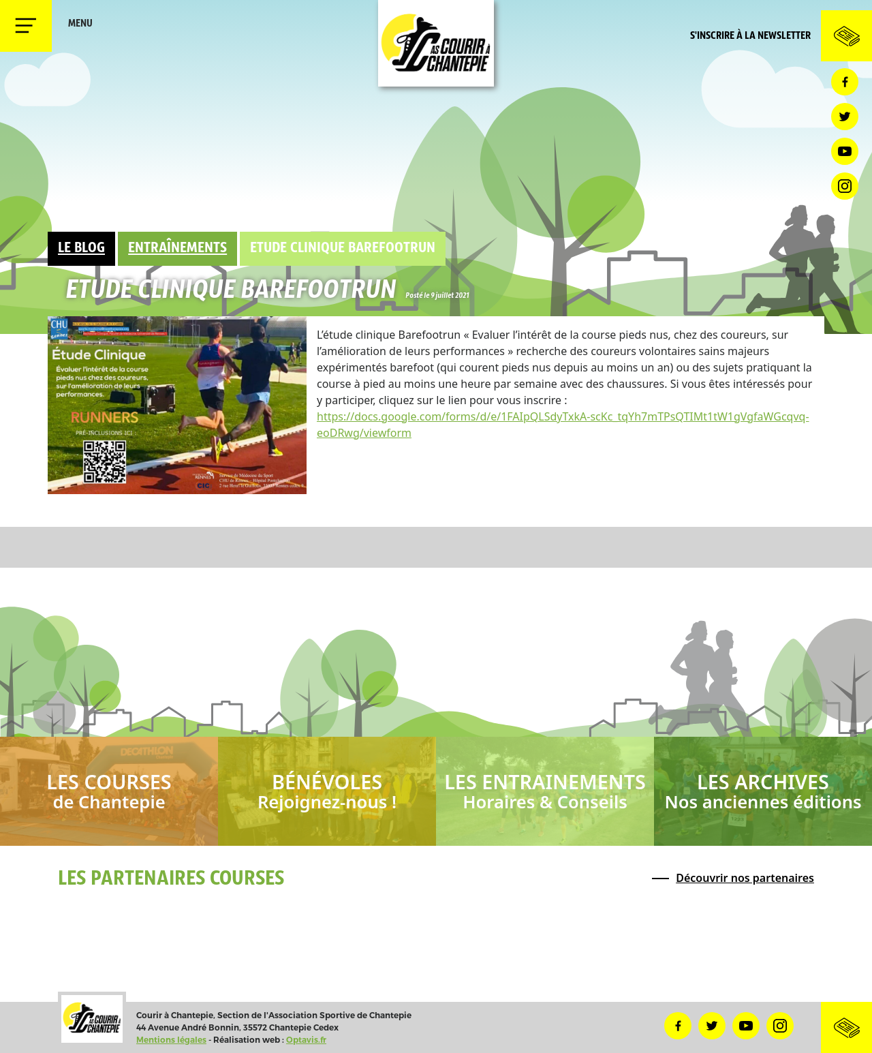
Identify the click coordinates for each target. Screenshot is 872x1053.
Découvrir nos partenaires (745, 877)
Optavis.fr (306, 1040)
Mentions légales (171, 1040)
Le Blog (81, 248)
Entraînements (177, 248)
